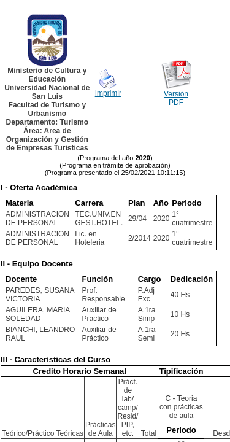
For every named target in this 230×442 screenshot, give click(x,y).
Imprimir (108, 93)
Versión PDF (176, 98)
